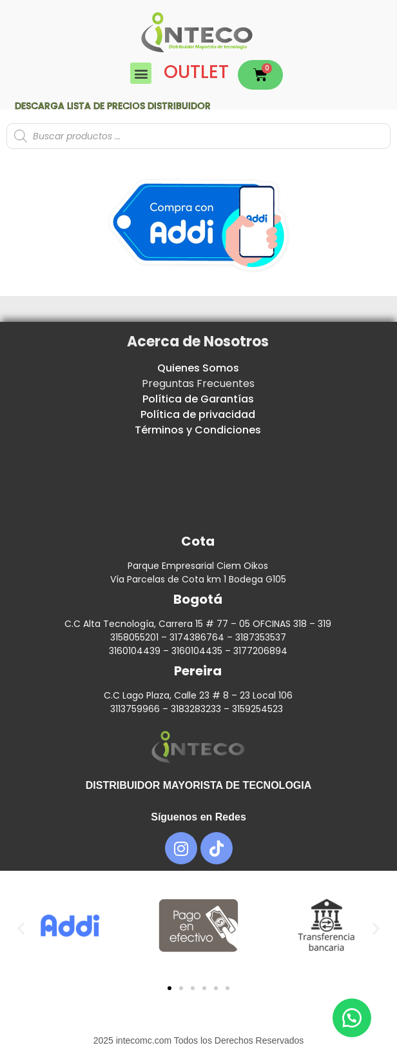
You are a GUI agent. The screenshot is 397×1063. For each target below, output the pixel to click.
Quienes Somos (198, 368)
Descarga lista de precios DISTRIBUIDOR (113, 105)
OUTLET (196, 71)
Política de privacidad (197, 414)
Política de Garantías (198, 399)
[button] (140, 73)
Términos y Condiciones (198, 429)
